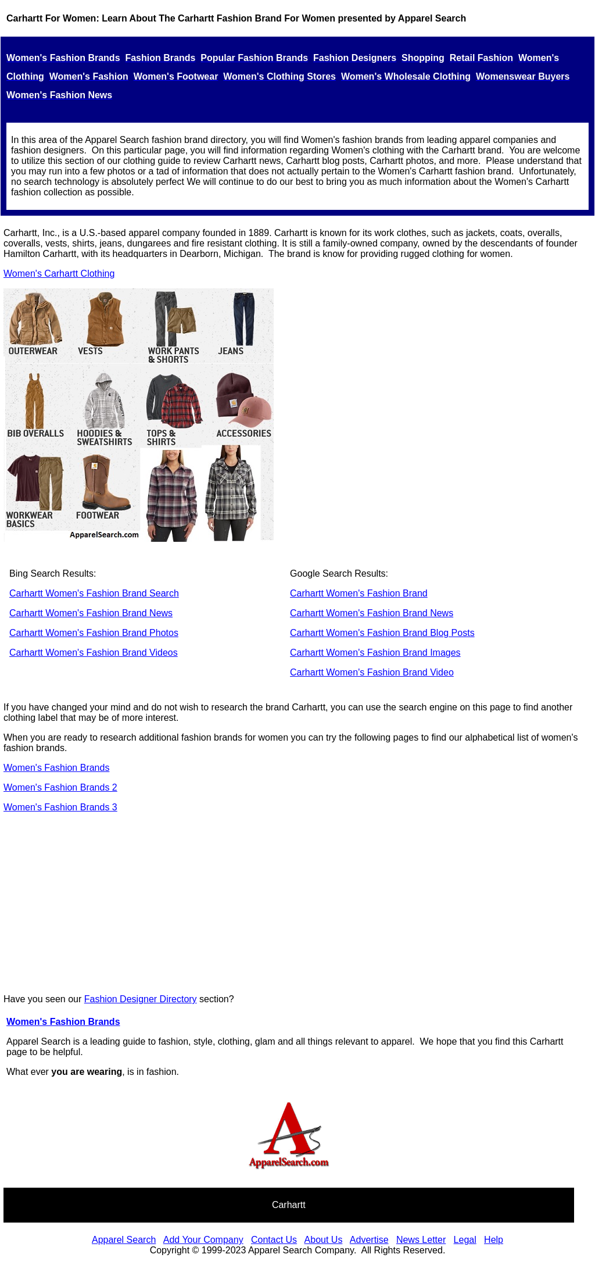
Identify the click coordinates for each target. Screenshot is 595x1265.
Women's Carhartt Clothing (58, 273)
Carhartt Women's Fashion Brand (359, 593)
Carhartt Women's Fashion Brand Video (372, 672)
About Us (323, 1240)
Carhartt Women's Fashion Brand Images (375, 652)
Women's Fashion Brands (56, 768)
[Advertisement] (297, 903)
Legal (465, 1240)
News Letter (421, 1240)
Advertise (369, 1240)
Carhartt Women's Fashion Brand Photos (93, 633)
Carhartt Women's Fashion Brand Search (94, 593)
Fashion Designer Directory (140, 999)
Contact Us (274, 1240)
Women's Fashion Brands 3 (60, 807)
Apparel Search (124, 1240)
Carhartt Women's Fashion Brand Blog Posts (382, 633)
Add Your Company (203, 1240)
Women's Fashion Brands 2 (60, 787)
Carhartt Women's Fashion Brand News (91, 613)
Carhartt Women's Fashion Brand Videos (93, 652)
